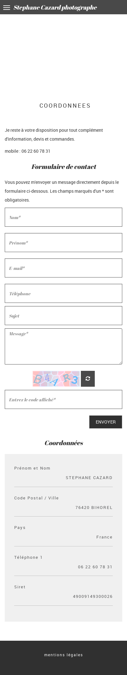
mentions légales (63, 654)
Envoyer (106, 422)
